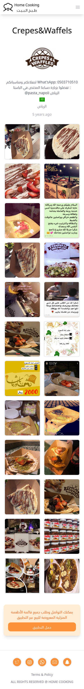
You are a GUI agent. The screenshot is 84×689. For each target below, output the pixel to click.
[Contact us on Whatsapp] (42, 662)
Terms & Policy (42, 674)
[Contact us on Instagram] (29, 662)
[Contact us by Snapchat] (67, 662)
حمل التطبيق (42, 626)
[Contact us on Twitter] (17, 662)
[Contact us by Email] (54, 662)
